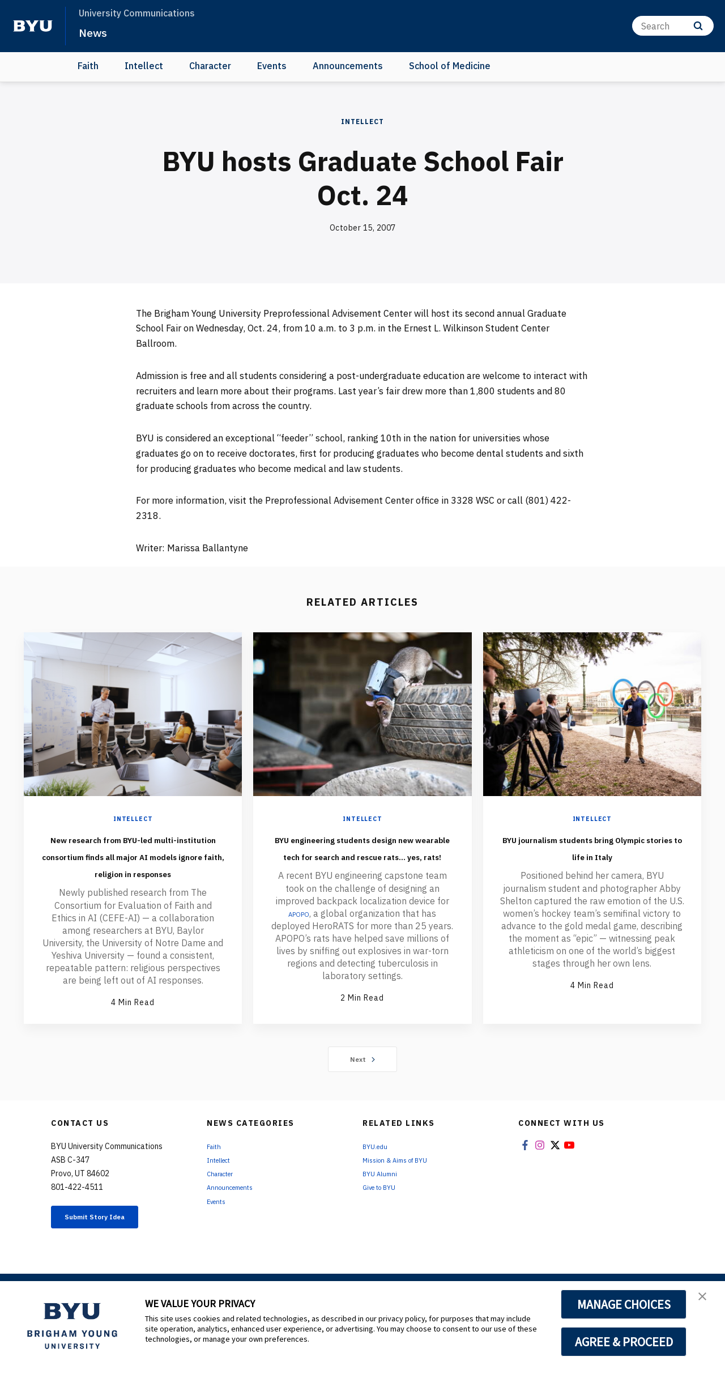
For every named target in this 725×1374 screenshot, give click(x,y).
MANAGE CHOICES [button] (624, 1304)
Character (210, 65)
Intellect (144, 65)
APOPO (298, 947)
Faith (88, 65)
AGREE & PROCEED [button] (624, 1342)
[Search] (673, 26)
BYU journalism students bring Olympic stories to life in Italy (592, 855)
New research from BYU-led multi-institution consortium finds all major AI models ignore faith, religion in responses (133, 872)
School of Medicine (450, 65)
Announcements (348, 65)
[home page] (33, 26)
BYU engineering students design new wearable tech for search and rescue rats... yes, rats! (362, 863)
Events (272, 65)
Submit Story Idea (110, 1253)
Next (363, 1093)
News (96, 32)
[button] (706, 1301)
